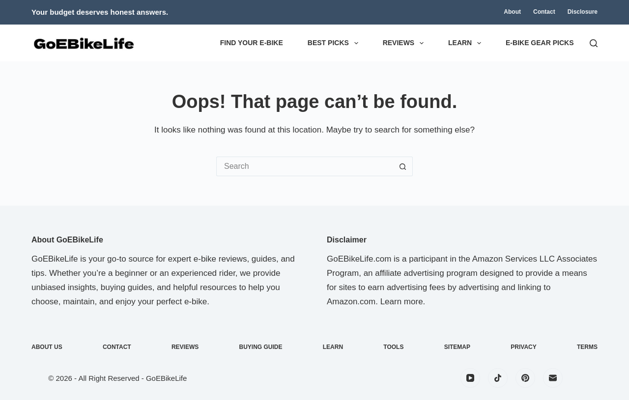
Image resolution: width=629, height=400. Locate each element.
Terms (587, 347)
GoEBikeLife (166, 378)
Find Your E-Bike (251, 43)
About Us (46, 347)
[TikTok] (498, 378)
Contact (544, 11)
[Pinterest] (525, 378)
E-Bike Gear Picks (539, 43)
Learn (466, 43)
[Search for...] (304, 166)
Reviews (405, 43)
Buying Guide (261, 347)
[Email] (553, 378)
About (512, 11)
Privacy (523, 347)
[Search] (594, 43)
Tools (393, 347)
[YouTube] (470, 378)
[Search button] (403, 166)
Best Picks (335, 43)
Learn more (401, 301)
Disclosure (583, 11)
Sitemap (457, 347)
